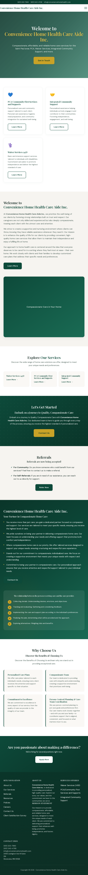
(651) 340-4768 (36, 2)
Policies (7, 802)
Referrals (7, 794)
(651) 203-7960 (23, 2)
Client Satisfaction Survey (15, 815)
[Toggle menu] (85, 8)
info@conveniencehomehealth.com (57, 2)
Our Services (9, 789)
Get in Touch (44, 60)
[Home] (21, 8)
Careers (7, 807)
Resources (8, 798)
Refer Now (44, 487)
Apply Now (44, 759)
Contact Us (44, 433)
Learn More (17, 127)
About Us (8, 785)
